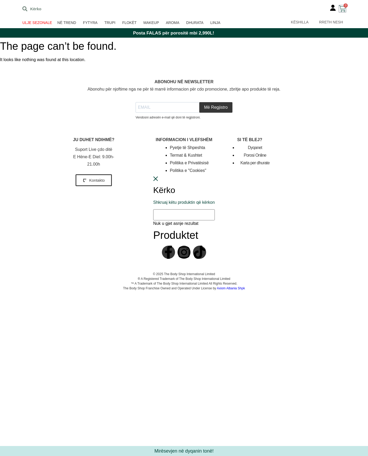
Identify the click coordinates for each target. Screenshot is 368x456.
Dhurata (194, 23)
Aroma (172, 23)
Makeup (151, 23)
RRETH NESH (331, 22)
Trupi (109, 23)
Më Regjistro (216, 107)
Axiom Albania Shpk (231, 288)
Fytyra (90, 23)
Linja (215, 23)
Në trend (66, 23)
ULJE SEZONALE (37, 23)
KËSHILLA (300, 22)
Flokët (129, 23)
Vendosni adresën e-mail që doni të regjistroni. (168, 117)
